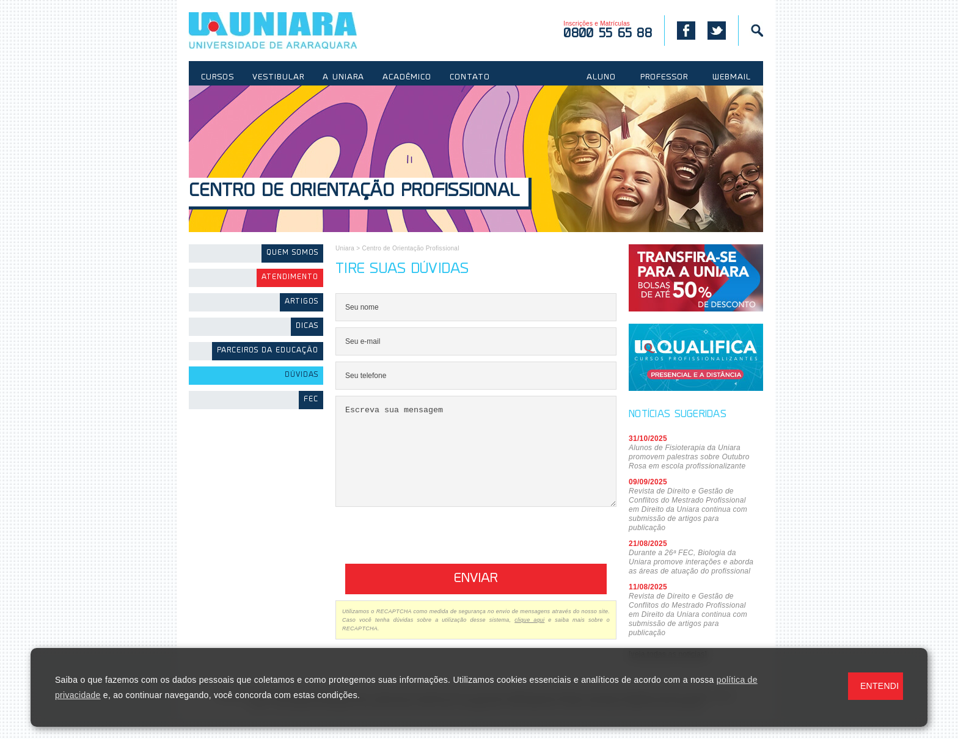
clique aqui (529, 638)
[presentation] (428, 555)
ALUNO (601, 77)
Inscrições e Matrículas (607, 30)
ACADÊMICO (406, 77)
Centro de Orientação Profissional (354, 192)
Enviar (476, 597)
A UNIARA (343, 77)
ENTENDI (879, 686)
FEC (311, 399)
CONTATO (470, 77)
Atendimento (289, 277)
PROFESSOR (664, 77)
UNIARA (290, 30)
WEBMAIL (731, 77)
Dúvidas (301, 375)
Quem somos (292, 253)
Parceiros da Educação (267, 351)
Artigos (301, 302)
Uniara (344, 248)
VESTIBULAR (278, 77)
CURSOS (217, 77)
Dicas (307, 326)
